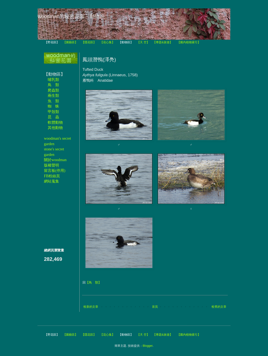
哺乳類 (53, 80)
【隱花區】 (88, 42)
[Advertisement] (56, 215)
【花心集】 (107, 42)
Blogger (147, 345)
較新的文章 (91, 306)
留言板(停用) (54, 170)
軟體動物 (55, 122)
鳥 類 (53, 85)
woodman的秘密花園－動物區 (71, 16)
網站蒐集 (51, 181)
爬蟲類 (53, 90)
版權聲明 (51, 165)
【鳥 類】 (93, 282)
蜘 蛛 (53, 106)
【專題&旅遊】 (162, 42)
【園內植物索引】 (189, 42)
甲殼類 (53, 112)
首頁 (155, 306)
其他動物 (55, 128)
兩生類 (53, 95)
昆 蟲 (53, 117)
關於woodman (55, 160)
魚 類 (53, 101)
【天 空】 (143, 42)
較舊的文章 (219, 306)
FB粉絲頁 (52, 176)
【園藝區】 (70, 42)
